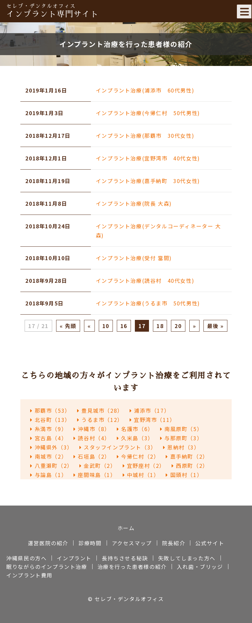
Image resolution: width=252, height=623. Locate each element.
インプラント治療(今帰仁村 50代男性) (148, 113)
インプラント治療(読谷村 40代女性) (145, 280)
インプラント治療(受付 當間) (134, 258)
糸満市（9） (48, 429)
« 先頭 (68, 326)
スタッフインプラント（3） (118, 447)
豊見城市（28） (100, 410)
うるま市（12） (100, 420)
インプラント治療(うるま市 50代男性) (148, 303)
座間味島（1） (95, 475)
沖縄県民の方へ (26, 558)
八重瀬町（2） (51, 465)
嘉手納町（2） (187, 456)
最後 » (215, 326)
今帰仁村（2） (138, 456)
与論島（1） (48, 475)
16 (123, 326)
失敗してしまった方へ (187, 558)
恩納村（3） (181, 447)
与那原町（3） (181, 438)
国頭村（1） (184, 475)
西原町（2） (190, 465)
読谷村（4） (92, 438)
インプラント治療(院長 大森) (134, 203)
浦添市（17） (150, 410)
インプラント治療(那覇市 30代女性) (145, 135)
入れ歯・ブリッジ (200, 567)
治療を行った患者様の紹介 (132, 567)
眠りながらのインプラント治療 (46, 567)
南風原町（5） (181, 429)
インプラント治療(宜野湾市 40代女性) (148, 158)
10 (105, 326)
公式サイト (209, 543)
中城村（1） (141, 475)
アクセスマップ (132, 543)
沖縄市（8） (92, 429)
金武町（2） (97, 465)
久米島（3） (135, 438)
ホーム (126, 528)
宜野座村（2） (144, 465)
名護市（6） (135, 429)
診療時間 (89, 543)
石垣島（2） (92, 456)
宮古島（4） (48, 438)
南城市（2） (48, 456)
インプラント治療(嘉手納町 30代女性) (148, 181)
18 (160, 326)
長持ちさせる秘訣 (125, 558)
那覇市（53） (50, 410)
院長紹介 (173, 543)
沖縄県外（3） (51, 447)
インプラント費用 (29, 575)
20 (178, 326)
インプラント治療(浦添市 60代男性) (145, 90)
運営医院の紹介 (48, 543)
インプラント (74, 558)
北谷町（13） (50, 420)
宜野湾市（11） (153, 420)
